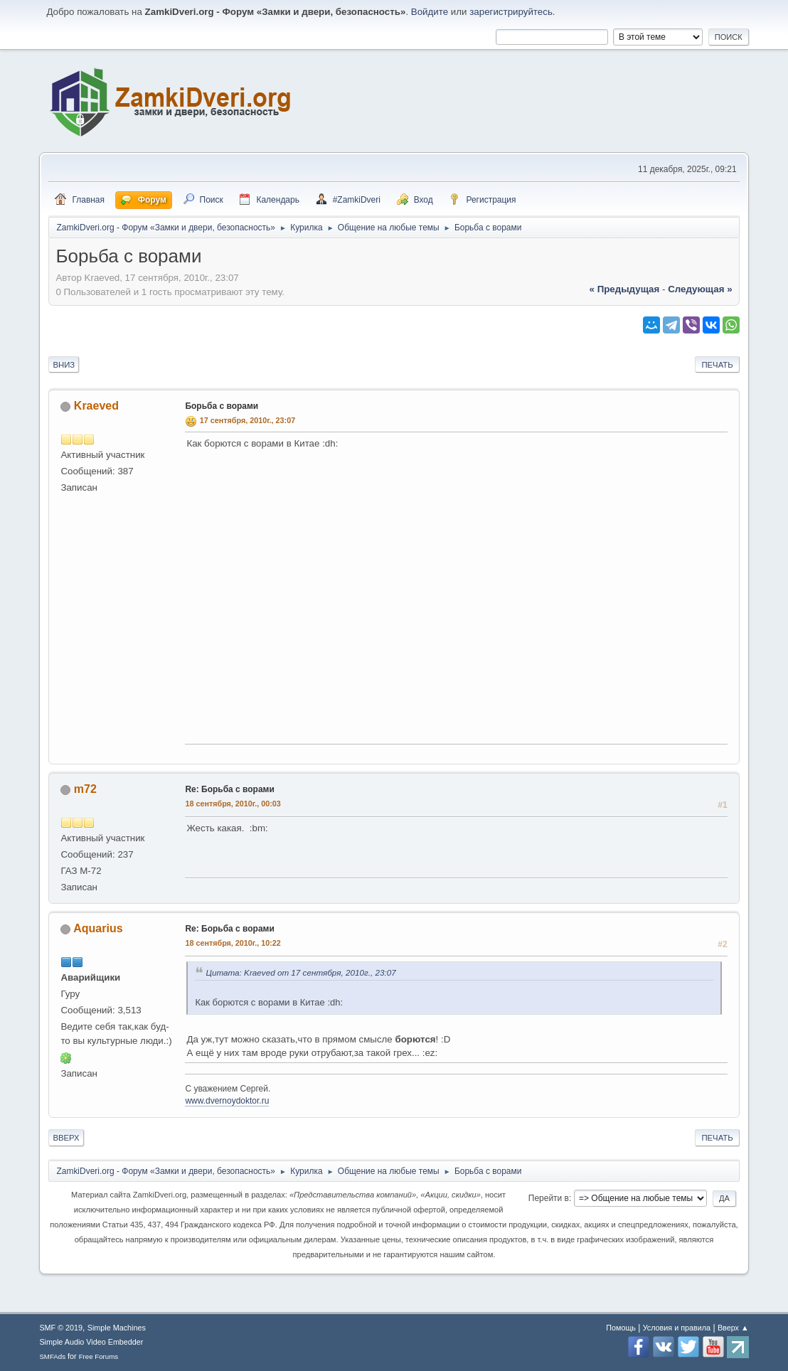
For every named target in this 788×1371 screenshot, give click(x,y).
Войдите (429, 11)
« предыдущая (625, 289)
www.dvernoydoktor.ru (227, 1101)
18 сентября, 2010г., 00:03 (232, 803)
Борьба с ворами (221, 406)
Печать (717, 365)
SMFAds (52, 1356)
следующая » (700, 289)
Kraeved (96, 406)
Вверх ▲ (733, 1327)
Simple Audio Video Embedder (91, 1342)
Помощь (621, 1327)
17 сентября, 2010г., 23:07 (247, 420)
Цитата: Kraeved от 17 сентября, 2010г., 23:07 (300, 972)
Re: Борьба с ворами (229, 789)
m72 (85, 789)
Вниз (64, 365)
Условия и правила (676, 1327)
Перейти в (548, 1198)
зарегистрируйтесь (511, 11)
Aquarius (97, 928)
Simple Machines (116, 1327)
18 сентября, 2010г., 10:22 (232, 943)
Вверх (66, 1137)
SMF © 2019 (60, 1327)
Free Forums (99, 1356)
